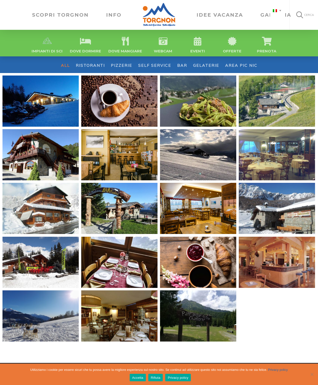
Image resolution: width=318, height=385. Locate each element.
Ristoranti (90, 65)
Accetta (137, 378)
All (65, 65)
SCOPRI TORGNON (60, 15)
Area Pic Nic (241, 65)
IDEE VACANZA (220, 15)
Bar (182, 65)
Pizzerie (121, 65)
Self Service (154, 65)
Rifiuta (155, 378)
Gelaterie (206, 65)
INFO (113, 15)
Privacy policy (278, 370)
